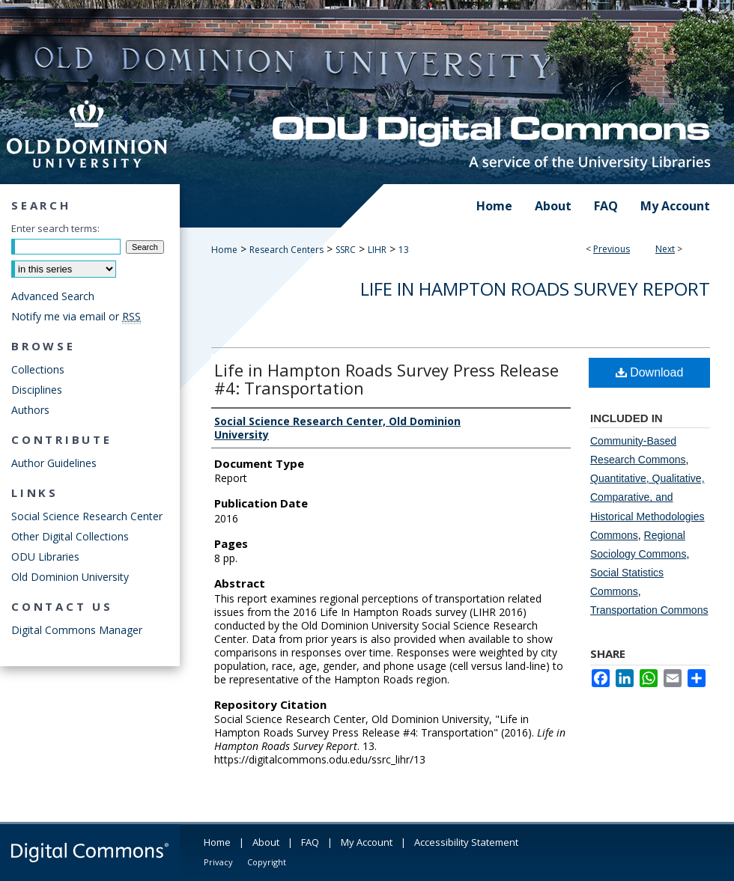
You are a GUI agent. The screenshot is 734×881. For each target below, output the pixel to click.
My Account (366, 842)
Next (665, 249)
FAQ (310, 842)
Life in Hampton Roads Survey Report (535, 288)
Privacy (218, 862)
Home (224, 249)
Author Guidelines (54, 463)
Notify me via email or (76, 316)
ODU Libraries (45, 556)
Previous (611, 249)
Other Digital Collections (70, 536)
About (265, 842)
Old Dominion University (70, 577)
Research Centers (286, 249)
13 (403, 249)
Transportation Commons (649, 610)
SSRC (346, 249)
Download (650, 372)
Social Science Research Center (87, 516)
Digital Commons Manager (76, 630)
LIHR (377, 249)
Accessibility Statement (466, 842)
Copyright (266, 862)
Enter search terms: (55, 228)
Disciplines (36, 389)
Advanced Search (52, 296)
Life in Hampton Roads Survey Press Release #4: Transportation (386, 379)
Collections (37, 369)
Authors (30, 410)
